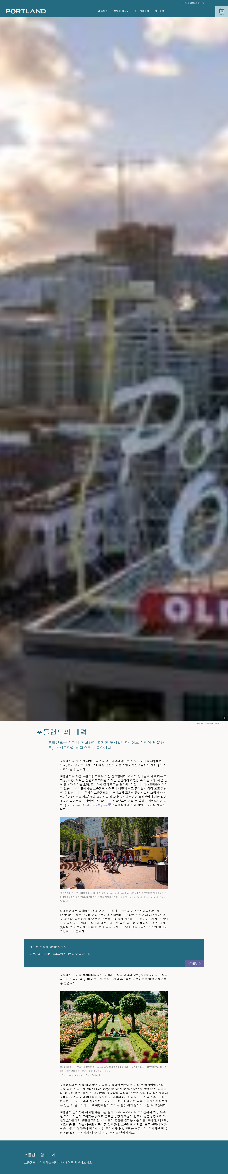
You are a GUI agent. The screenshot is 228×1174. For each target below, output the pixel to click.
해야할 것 (103, 11)
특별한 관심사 (121, 11)
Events (222, 12)
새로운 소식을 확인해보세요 (48, 947)
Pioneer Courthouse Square (89, 805)
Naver (192, 963)
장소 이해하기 (141, 11)
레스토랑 (159, 11)
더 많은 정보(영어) (191, 2)
